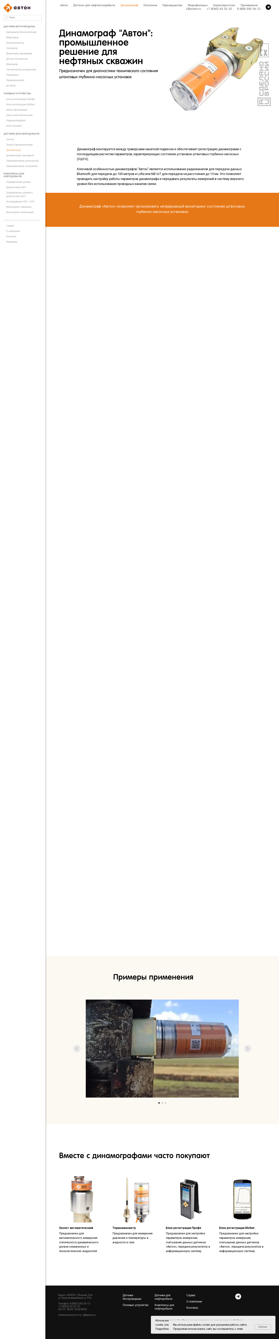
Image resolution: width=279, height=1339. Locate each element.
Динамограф (13, 150)
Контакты (11, 236)
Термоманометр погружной (21, 166)
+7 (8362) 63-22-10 (219, 9)
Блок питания (13, 125)
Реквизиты (11, 241)
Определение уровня (18, 181)
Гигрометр (12, 48)
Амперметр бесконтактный (21, 32)
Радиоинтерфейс (16, 120)
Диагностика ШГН (16, 187)
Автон (64, 5)
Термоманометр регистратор (22, 160)
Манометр (12, 64)
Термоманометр (15, 80)
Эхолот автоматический (19, 144)
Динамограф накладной (20, 155)
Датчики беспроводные (19, 26)
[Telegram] (238, 1298)
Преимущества (172, 5)
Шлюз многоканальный (19, 115)
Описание (150, 5)
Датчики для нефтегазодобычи (94, 5)
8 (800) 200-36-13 (248, 9)
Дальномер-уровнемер (19, 53)
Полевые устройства (17, 93)
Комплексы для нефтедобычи (14, 175)
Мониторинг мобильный (19, 212)
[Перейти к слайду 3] (165, 1103)
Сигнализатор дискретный (21, 69)
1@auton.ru (193, 9)
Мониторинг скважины (18, 206)
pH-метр (10, 85)
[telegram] (268, 7)
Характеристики (224, 5)
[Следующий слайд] (247, 1048)
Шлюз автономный (16, 109)
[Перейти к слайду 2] (162, 1103)
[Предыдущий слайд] (76, 1048)
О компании (13, 231)
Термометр (12, 74)
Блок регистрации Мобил (20, 104)
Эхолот (10, 139)
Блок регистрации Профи (20, 99)
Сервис (10, 225)
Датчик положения (16, 58)
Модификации (198, 5)
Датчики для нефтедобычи (21, 133)
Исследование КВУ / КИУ (20, 201)
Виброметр (12, 37)
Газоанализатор (15, 42)
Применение (249, 5)
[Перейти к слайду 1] (159, 1103)
